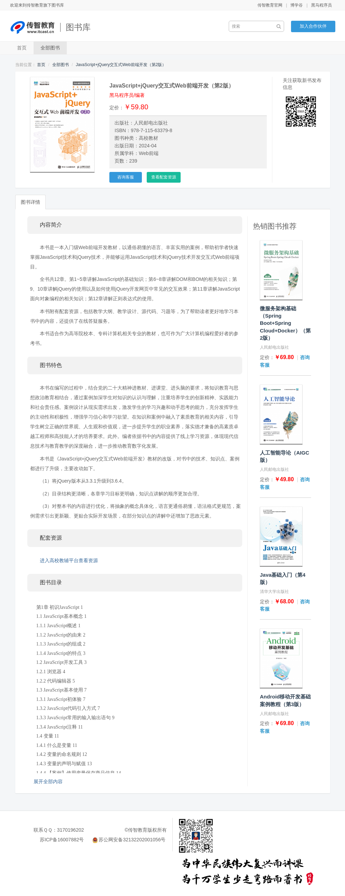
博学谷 (296, 5)
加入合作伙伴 (313, 26)
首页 (22, 48)
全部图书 (50, 48)
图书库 (78, 27)
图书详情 (30, 202)
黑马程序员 (321, 5)
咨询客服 (125, 177)
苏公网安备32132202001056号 (132, 839)
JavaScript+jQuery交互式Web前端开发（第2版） (121, 64)
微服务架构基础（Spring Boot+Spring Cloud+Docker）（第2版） (285, 323)
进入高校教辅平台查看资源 (69, 560)
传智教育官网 (269, 5)
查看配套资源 (163, 177)
